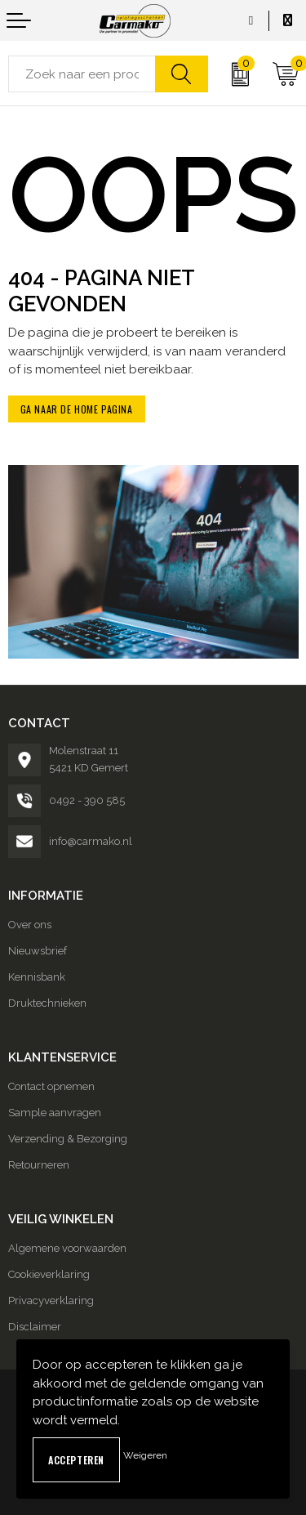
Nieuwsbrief (37, 951)
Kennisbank (36, 977)
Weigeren (145, 1455)
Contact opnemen (51, 1086)
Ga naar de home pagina (76, 409)
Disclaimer (34, 1327)
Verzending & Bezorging (67, 1139)
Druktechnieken (47, 1003)
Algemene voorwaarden (67, 1248)
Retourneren (38, 1165)
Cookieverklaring (49, 1274)
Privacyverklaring (51, 1300)
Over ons (29, 924)
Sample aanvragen (54, 1112)
